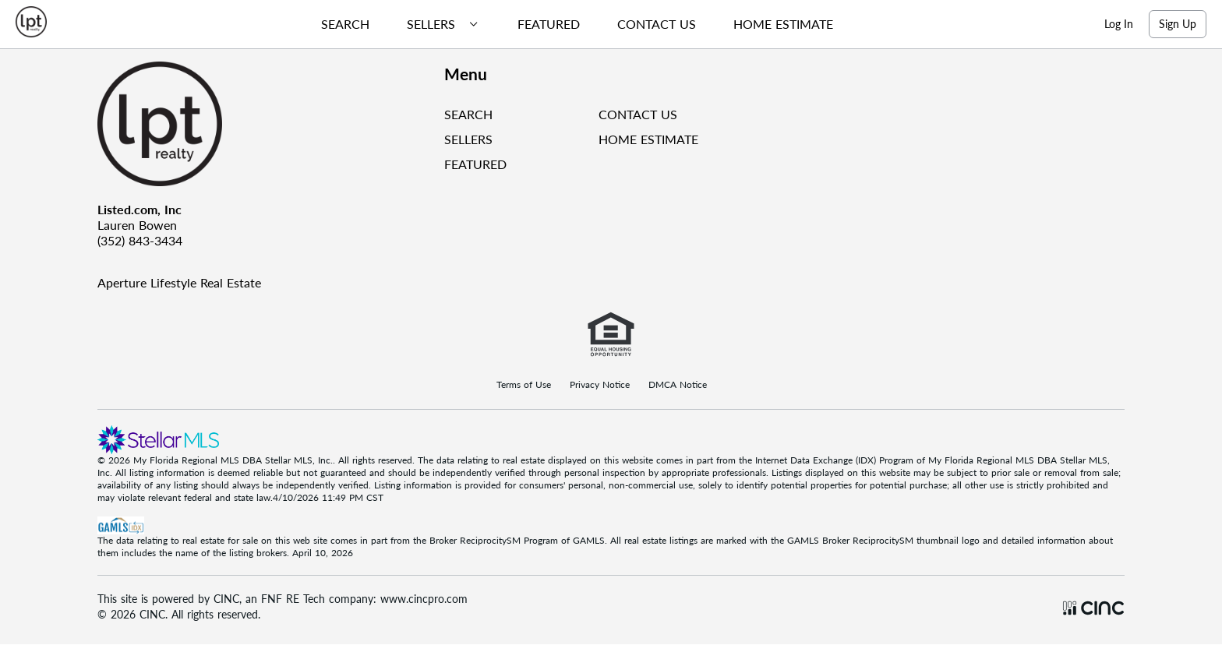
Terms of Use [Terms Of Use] (523, 384)
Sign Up (1177, 23)
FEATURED (475, 164)
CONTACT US (638, 114)
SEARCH (468, 114)
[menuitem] (339, 24)
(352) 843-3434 (139, 240)
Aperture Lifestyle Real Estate (179, 282)
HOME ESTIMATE (648, 139)
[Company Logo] (264, 124)
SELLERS (468, 139)
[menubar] (571, 24)
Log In (1118, 23)
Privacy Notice (600, 384)
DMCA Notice (677, 384)
